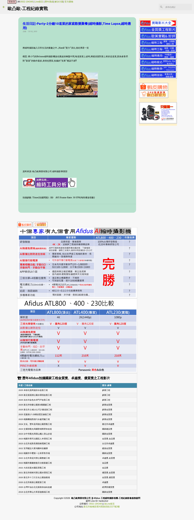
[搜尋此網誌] (178, 7)
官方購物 (69, 2)
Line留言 (39, 2)
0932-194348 (26, 2)
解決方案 (59, 2)
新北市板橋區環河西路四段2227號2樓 (102, 506)
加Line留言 (109, 504)
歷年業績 (49, 2)
